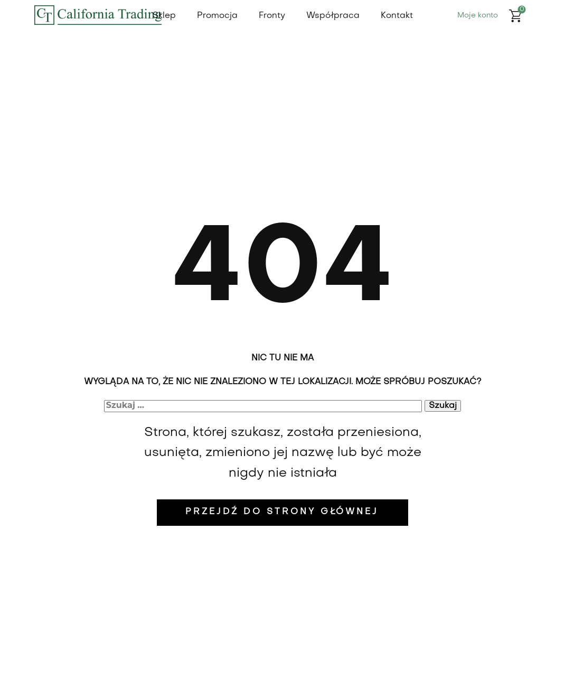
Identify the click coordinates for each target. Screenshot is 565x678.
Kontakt (397, 16)
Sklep (164, 16)
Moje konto (477, 15)
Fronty (272, 16)
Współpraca (333, 16)
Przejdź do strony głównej (282, 512)
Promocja (217, 16)
